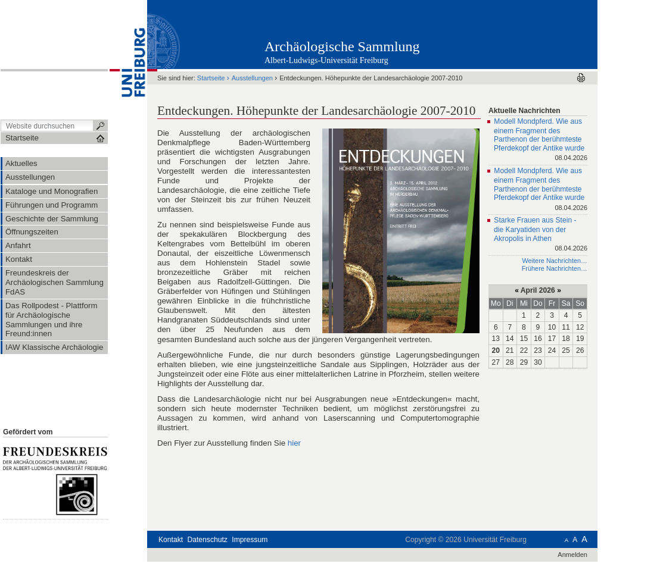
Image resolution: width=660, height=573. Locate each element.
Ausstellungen (252, 78)
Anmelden (572, 554)
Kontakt (170, 540)
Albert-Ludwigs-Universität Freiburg (326, 60)
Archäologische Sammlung (342, 46)
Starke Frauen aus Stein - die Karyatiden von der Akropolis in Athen (540, 235)
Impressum (249, 540)
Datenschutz (208, 540)
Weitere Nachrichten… (554, 260)
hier (294, 443)
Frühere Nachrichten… (554, 268)
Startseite (211, 78)
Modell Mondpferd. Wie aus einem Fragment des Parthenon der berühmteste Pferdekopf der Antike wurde (540, 140)
